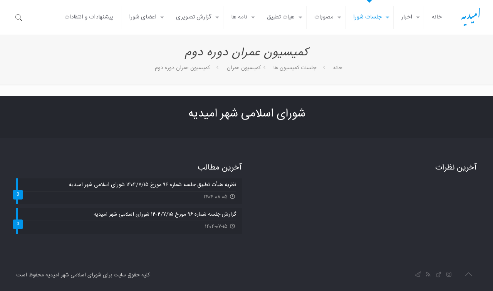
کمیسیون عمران (244, 68)
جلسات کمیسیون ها (294, 68)
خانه (337, 68)
